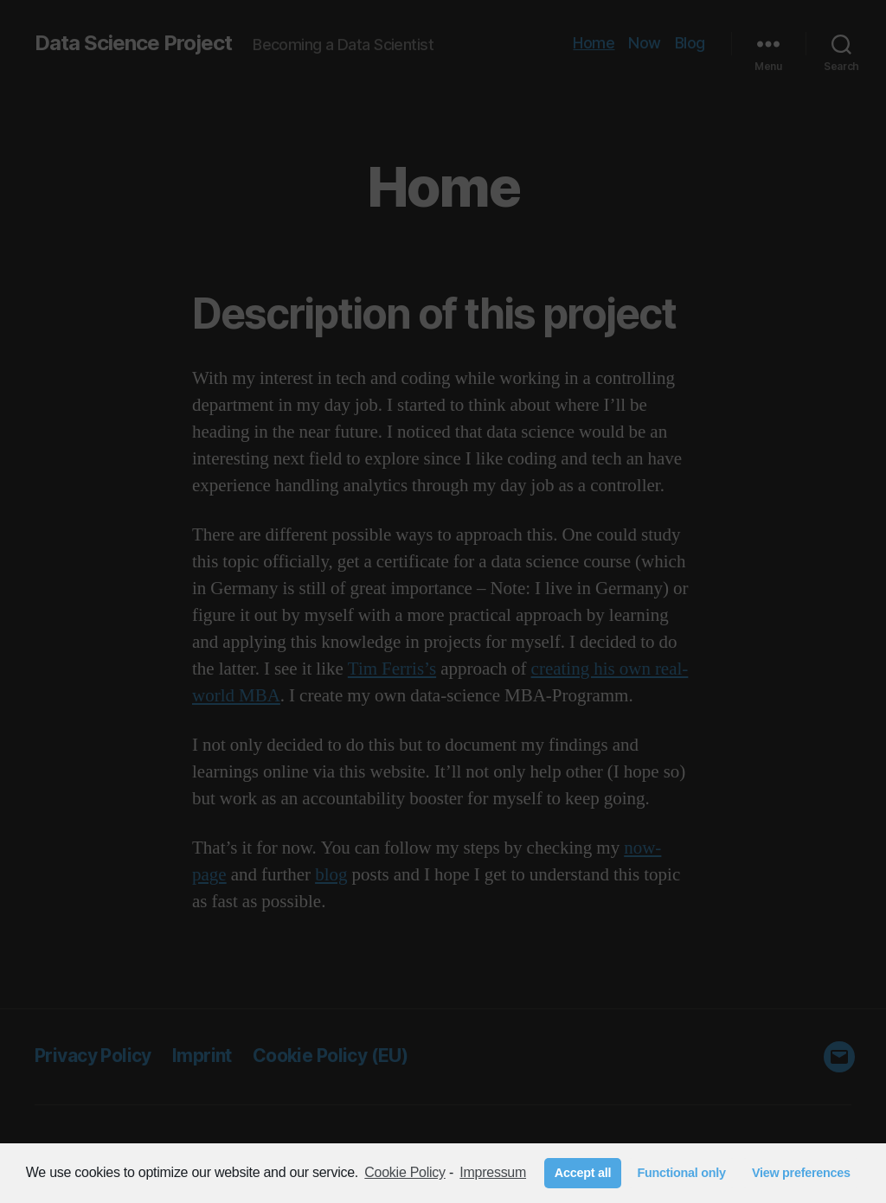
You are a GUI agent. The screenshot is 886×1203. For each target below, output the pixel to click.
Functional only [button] (681, 1173)
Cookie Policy (404, 1172)
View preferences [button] (801, 1173)
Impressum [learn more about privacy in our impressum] (492, 1172)
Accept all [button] (583, 1173)
